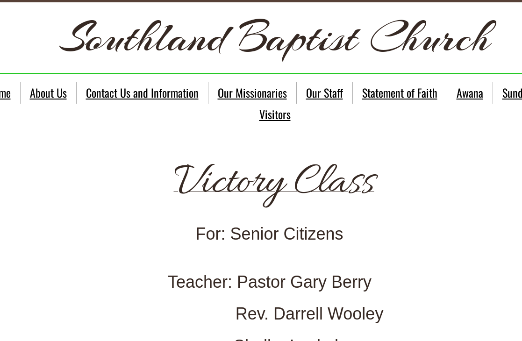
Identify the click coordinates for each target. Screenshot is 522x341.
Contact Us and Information (142, 92)
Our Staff (324, 92)
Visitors (275, 114)
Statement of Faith (399, 92)
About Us (48, 92)
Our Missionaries (252, 92)
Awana (470, 92)
